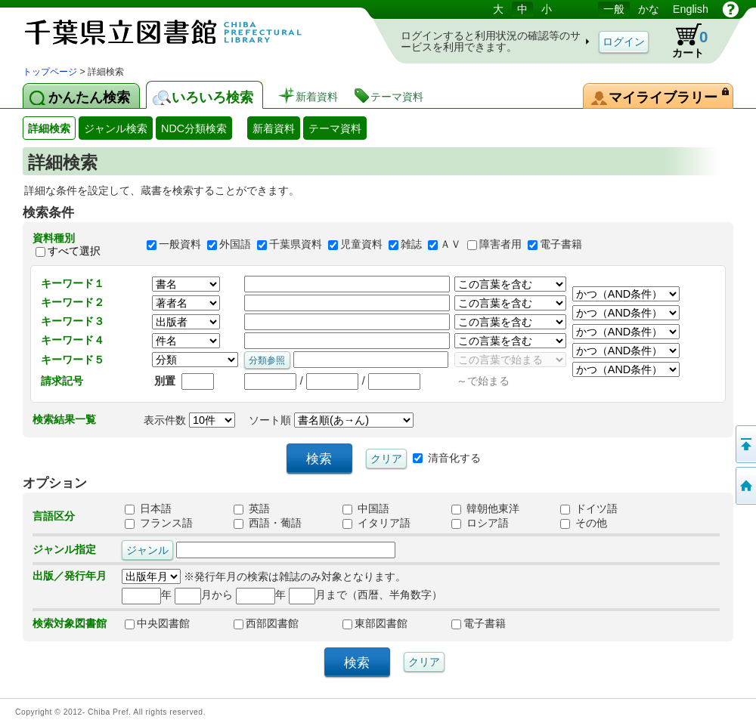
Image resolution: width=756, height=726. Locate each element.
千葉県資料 (295, 245)
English (690, 9)
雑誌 (411, 245)
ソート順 (331, 420)
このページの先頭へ (744, 444)
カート (683, 41)
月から (204, 595)
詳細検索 (49, 128)
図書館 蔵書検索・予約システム (181, 32)
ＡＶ (450, 245)
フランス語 (159, 523)
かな (648, 9)
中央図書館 (157, 623)
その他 (583, 523)
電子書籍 (561, 245)
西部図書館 (266, 623)
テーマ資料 (334, 128)
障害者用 (500, 245)
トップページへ (744, 486)
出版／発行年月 (70, 576)
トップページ (50, 71)
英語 (252, 508)
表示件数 (189, 420)
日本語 (148, 508)
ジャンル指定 (64, 549)
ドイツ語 (589, 508)
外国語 (235, 245)
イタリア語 (376, 523)
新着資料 (274, 128)
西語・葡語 (268, 523)
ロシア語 (480, 523)
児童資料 (361, 245)
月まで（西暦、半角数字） (365, 595)
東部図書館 (374, 623)
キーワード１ (72, 283)
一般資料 (180, 245)
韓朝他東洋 (485, 508)
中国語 (365, 508)
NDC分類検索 (194, 128)
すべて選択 (74, 251)
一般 (613, 9)
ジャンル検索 (115, 128)
